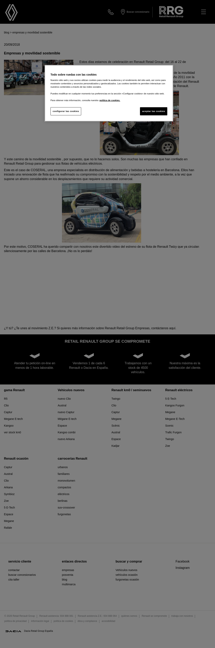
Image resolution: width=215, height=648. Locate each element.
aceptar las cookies (153, 111)
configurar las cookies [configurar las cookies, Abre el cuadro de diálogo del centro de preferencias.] (66, 111)
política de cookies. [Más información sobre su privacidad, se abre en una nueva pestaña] (109, 100)
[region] (109, 93)
